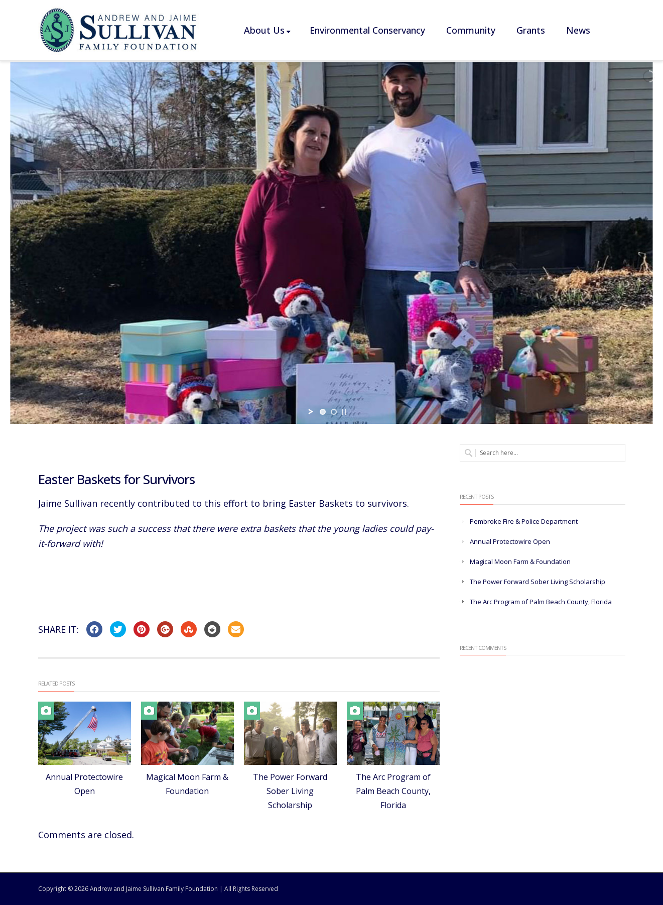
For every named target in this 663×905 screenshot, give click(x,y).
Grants (530, 30)
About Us (267, 30)
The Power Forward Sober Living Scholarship (290, 791)
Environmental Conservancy (367, 30)
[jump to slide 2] (334, 412)
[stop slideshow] (344, 412)
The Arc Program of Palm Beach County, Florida (393, 791)
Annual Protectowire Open (510, 541)
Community (470, 30)
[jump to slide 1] (323, 412)
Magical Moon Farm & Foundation (520, 561)
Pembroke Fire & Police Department (524, 521)
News (578, 30)
